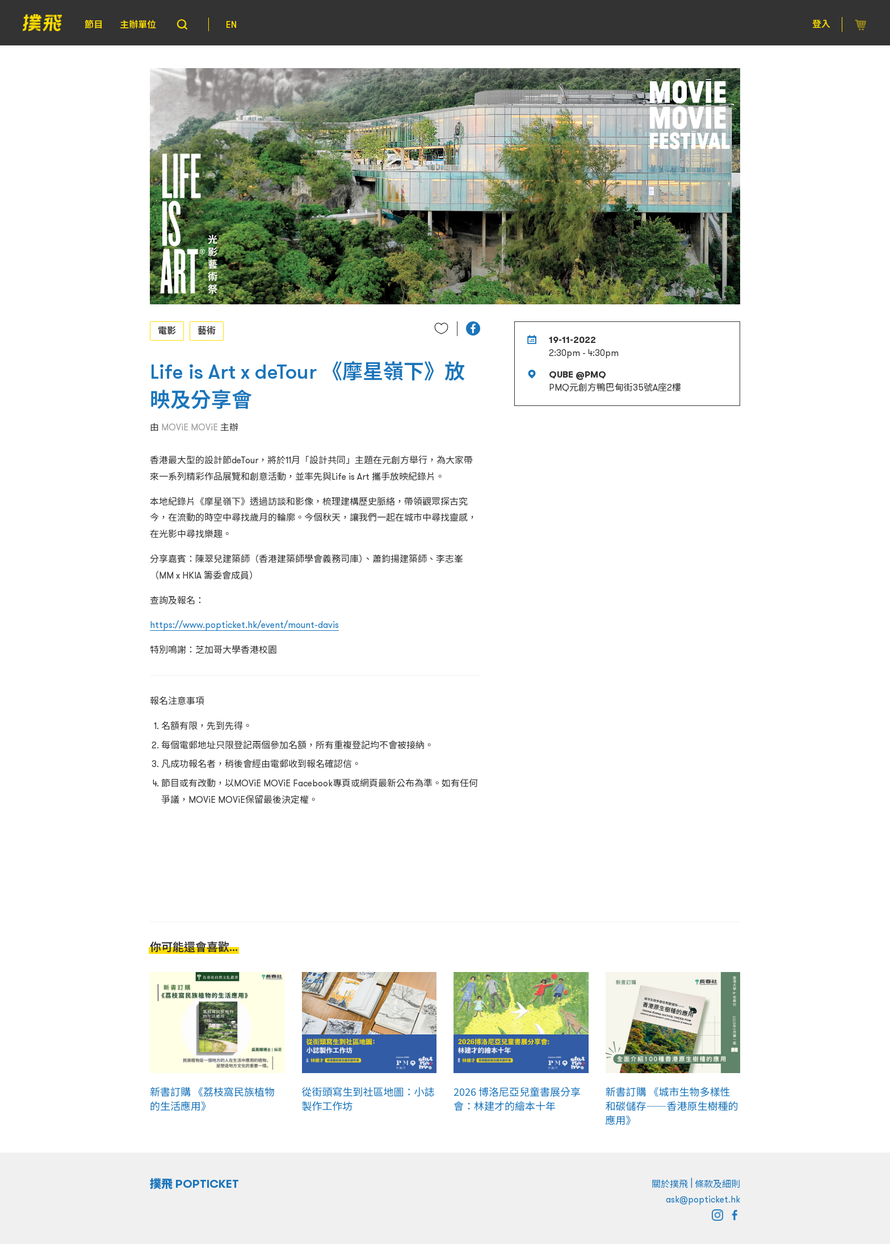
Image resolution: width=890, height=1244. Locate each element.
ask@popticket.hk (703, 1199)
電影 (167, 330)
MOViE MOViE (189, 427)
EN (231, 24)
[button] (473, 328)
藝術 (207, 330)
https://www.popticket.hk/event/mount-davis (244, 624)
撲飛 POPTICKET (194, 1183)
